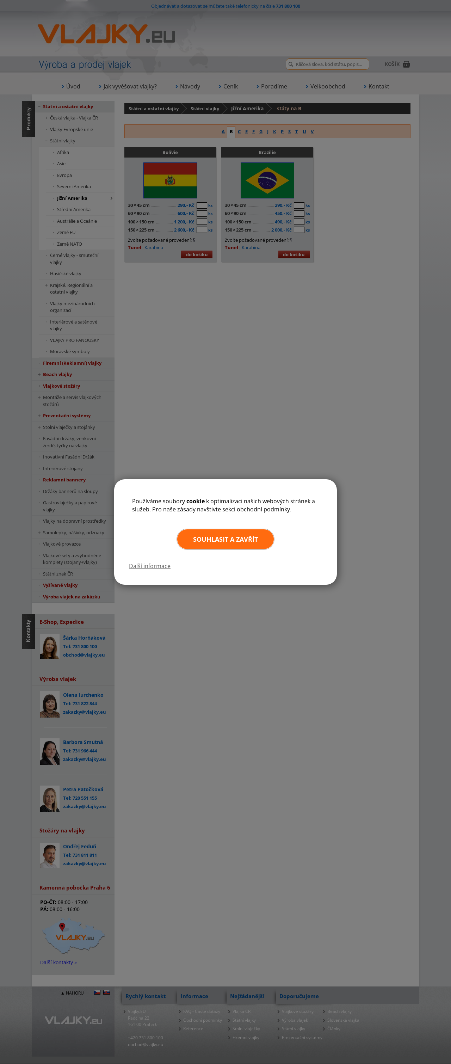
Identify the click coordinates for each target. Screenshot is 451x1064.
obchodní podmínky (263, 509)
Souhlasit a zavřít (225, 539)
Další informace (150, 566)
